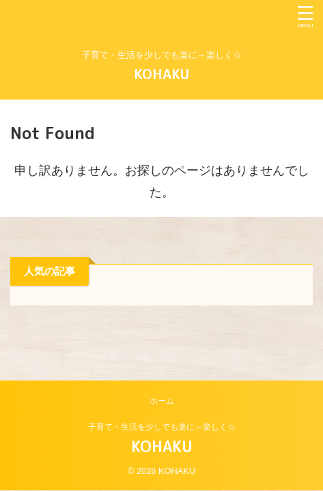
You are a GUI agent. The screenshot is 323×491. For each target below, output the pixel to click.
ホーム (162, 401)
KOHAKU (161, 73)
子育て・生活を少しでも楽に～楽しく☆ (162, 427)
